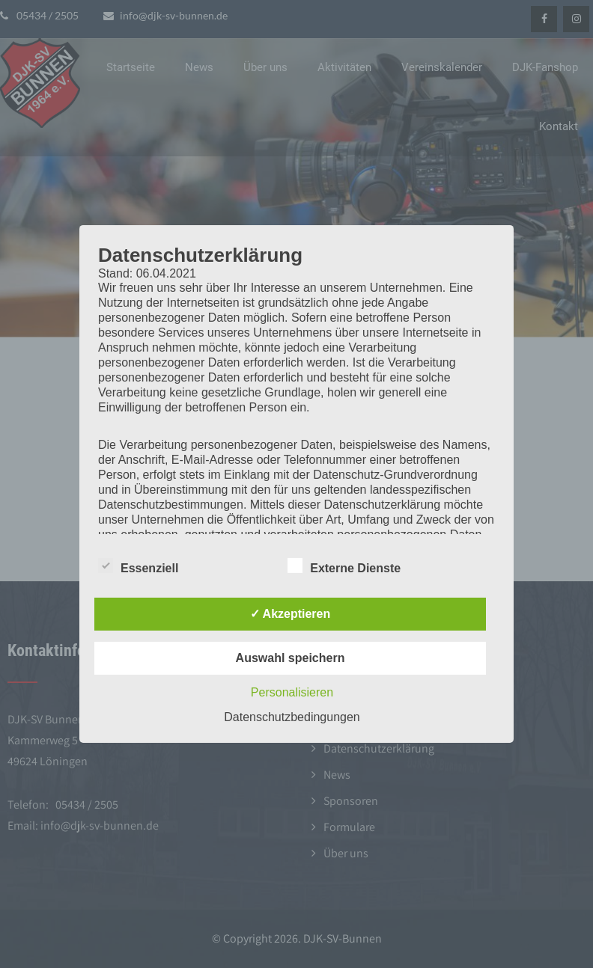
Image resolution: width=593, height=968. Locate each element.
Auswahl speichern (290, 658)
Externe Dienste (344, 566)
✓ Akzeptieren (290, 613)
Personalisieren (292, 692)
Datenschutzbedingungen (291, 717)
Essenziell (138, 566)
